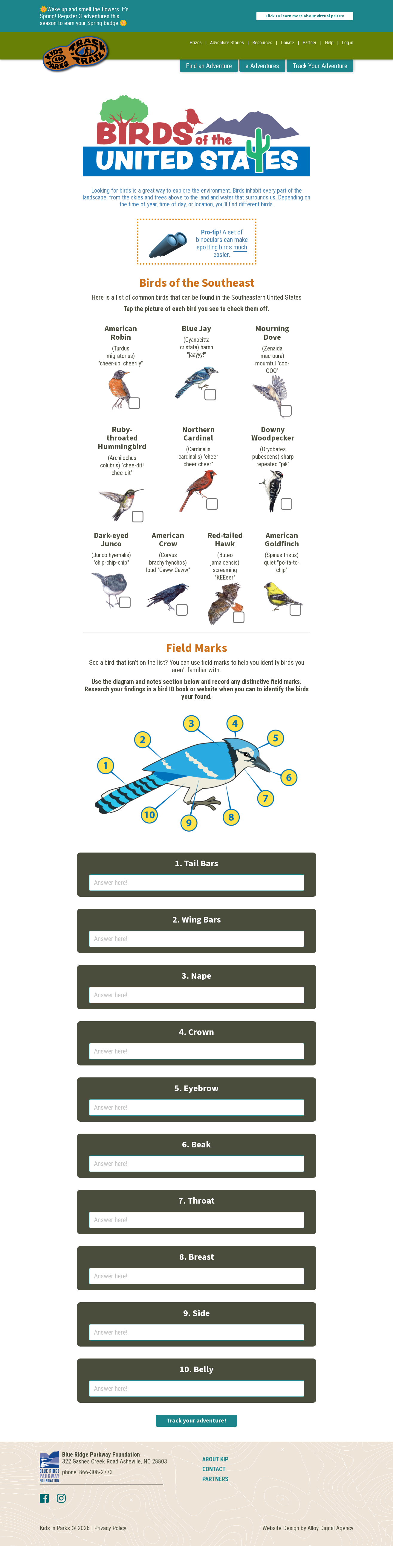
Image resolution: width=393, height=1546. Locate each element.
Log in (347, 42)
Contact (214, 1469)
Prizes (195, 42)
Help (329, 42)
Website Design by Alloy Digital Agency (307, 1528)
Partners (215, 1479)
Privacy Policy (110, 1528)
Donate (287, 42)
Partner (309, 42)
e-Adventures (262, 66)
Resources (262, 42)
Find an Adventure (209, 66)
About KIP (215, 1459)
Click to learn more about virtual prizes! (304, 16)
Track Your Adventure (320, 66)
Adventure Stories (227, 42)
